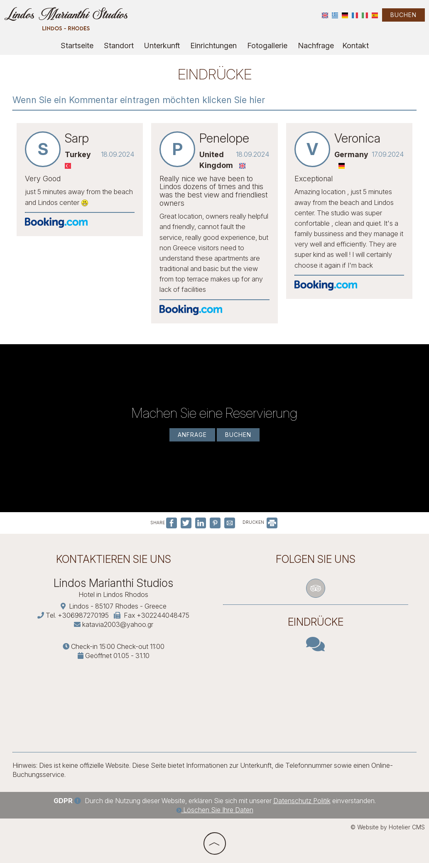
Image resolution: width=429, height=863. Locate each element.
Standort (119, 45)
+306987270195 (83, 615)
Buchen (403, 14)
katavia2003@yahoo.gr (117, 624)
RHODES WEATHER (316, 696)
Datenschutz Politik (302, 800)
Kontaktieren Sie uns (113, 559)
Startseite (77, 45)
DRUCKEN (260, 522)
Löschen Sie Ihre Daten (214, 810)
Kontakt (355, 45)
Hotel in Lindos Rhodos (113, 594)
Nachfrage (316, 45)
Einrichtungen (213, 45)
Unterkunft (162, 45)
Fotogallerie (267, 45)
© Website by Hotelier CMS (388, 827)
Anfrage (192, 434)
